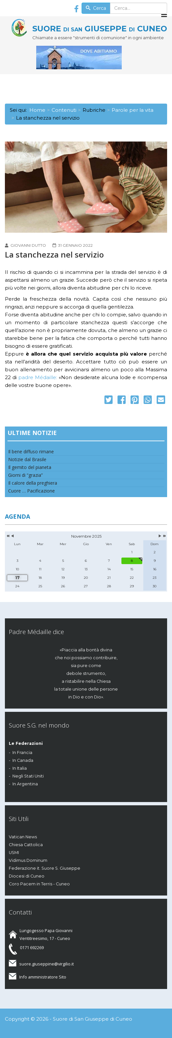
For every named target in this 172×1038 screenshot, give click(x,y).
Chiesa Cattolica (26, 844)
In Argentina (25, 783)
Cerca (96, 8)
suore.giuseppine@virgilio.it (46, 964)
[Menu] (164, 14)
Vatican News (23, 836)
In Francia (22, 752)
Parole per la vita (132, 110)
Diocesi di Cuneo (26, 876)
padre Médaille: (37, 377)
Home (37, 110)
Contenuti (64, 110)
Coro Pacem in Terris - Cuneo (39, 883)
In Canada (22, 760)
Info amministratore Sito (42, 977)
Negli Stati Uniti (28, 776)
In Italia (19, 768)
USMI (14, 852)
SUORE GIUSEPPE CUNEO (99, 28)
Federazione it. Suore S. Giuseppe (44, 868)
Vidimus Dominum (28, 860)
